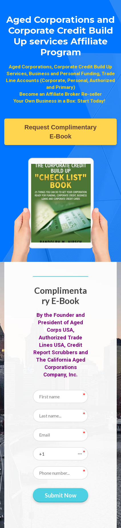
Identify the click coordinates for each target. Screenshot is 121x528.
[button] (60, 453)
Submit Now (60, 495)
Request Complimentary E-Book (60, 132)
